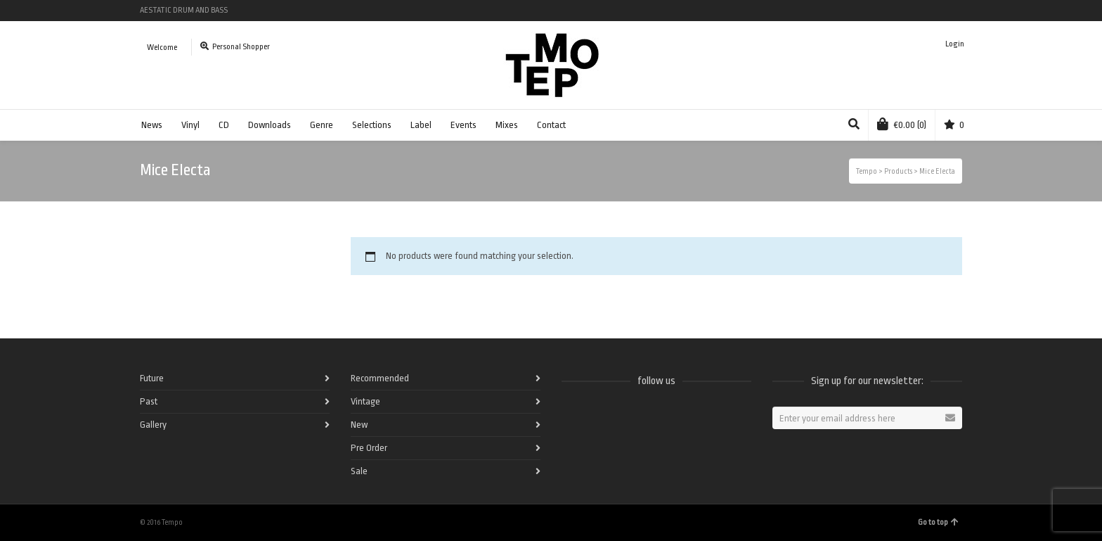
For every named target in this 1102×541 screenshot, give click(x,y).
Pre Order (369, 448)
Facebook (858, 10)
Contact (551, 125)
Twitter (899, 10)
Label (421, 125)
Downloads (269, 125)
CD (224, 125)
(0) (901, 123)
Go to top (938, 522)
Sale (359, 471)
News (151, 125)
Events (463, 125)
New (359, 424)
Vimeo (920, 10)
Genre (321, 125)
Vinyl (190, 125)
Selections (371, 125)
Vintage (365, 401)
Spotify (879, 10)
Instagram (940, 10)
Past (148, 401)
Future (152, 378)
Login (954, 44)
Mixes (506, 125)
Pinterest (960, 10)
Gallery (153, 424)
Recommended (380, 378)
